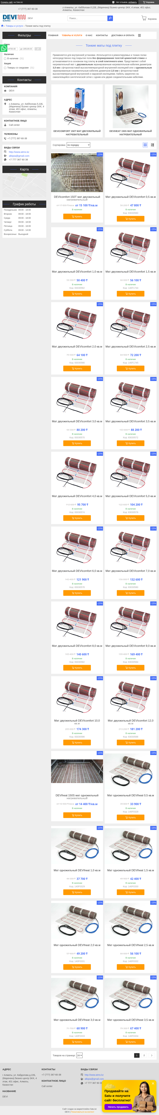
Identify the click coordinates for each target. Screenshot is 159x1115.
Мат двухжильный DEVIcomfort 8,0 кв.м (77, 645)
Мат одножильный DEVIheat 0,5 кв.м (130, 795)
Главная (53, 35)
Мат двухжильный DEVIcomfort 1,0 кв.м (77, 271)
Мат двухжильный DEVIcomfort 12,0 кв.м (130, 722)
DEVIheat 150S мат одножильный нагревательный (77, 797)
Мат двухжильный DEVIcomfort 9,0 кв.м (130, 645)
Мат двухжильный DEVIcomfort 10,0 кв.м (77, 722)
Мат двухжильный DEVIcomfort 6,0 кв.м (77, 571)
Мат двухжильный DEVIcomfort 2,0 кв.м (77, 346)
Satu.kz (93, 1109)
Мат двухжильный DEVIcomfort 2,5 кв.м (130, 346)
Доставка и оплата (122, 35)
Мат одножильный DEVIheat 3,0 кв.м (77, 1020)
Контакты (102, 35)
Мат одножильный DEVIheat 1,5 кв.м (130, 870)
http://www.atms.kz (19, 152)
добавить (132, 2)
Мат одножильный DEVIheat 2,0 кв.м (77, 945)
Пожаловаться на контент (82, 1112)
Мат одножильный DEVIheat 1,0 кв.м (77, 870)
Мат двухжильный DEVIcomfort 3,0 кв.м (77, 421)
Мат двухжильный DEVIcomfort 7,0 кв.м (130, 571)
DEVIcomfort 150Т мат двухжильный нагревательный (77, 198)
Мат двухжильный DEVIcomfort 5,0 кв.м (130, 496)
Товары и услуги (14, 26)
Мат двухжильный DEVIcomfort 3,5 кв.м (130, 421)
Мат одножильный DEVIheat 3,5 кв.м (130, 1020)
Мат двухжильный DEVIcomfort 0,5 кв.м (130, 197)
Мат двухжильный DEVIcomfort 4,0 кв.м (77, 496)
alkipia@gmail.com (19, 156)
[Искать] (110, 18)
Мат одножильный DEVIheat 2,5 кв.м (130, 945)
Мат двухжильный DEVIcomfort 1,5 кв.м (130, 271)
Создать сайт (7, 2)
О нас (89, 35)
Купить (78, 216)
